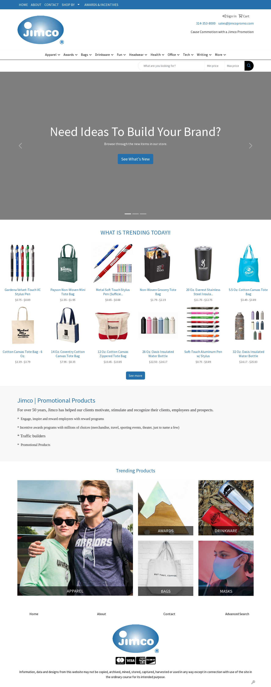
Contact (169, 614)
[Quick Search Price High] (235, 66)
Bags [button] (84, 54)
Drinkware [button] (102, 54)
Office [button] (172, 54)
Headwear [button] (136, 54)
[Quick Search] (171, 66)
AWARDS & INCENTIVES (101, 5)
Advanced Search (237, 614)
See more (135, 375)
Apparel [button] (51, 54)
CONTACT (51, 5)
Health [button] (156, 54)
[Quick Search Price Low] (215, 66)
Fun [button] (119, 54)
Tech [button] (186, 54)
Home (33, 614)
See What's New (135, 159)
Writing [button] (202, 54)
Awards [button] (69, 54)
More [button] (218, 54)
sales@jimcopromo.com (236, 23)
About (101, 614)
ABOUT (36, 5)
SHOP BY (68, 5)
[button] (20, 146)
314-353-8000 (206, 23)
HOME (23, 5)
